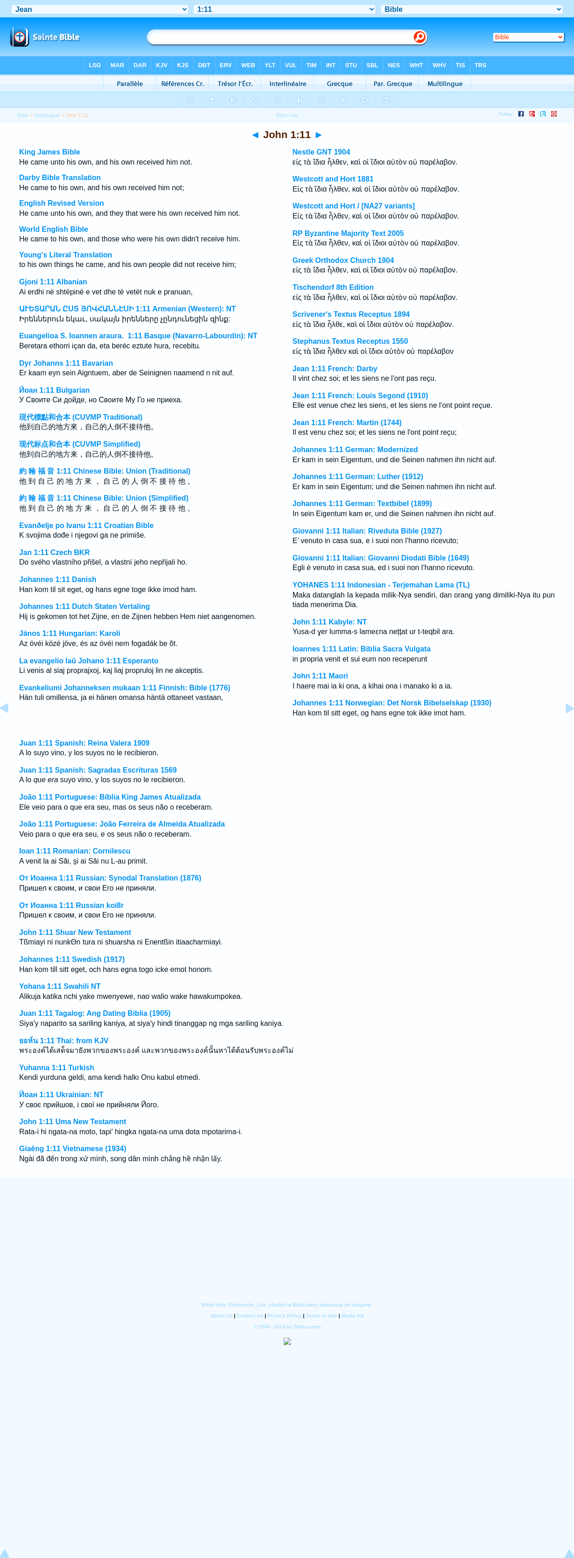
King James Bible (49, 152)
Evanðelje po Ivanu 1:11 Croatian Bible (86, 525)
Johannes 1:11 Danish (57, 579)
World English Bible (53, 229)
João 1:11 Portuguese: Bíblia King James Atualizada (110, 797)
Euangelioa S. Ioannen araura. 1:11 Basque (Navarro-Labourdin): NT (138, 336)
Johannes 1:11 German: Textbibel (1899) (362, 503)
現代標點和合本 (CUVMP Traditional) (80, 417)
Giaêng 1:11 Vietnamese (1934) (72, 1148)
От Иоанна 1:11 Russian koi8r (71, 905)
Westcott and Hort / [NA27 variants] (354, 206)
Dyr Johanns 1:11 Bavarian (66, 363)
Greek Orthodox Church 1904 (343, 260)
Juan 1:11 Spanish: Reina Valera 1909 (84, 743)
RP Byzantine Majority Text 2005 (348, 233)
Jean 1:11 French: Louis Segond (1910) (360, 396)
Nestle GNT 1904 (321, 152)
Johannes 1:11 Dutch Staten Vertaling (84, 606)
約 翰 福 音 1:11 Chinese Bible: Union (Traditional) (104, 471)
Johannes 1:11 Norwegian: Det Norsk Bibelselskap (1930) (392, 703)
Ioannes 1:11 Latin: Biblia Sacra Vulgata (362, 649)
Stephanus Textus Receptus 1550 (350, 341)
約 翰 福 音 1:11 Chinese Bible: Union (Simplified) (104, 498)
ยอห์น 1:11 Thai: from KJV (64, 1041)
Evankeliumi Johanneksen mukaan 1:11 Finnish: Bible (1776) (124, 688)
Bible (23, 115)
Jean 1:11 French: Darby (335, 369)
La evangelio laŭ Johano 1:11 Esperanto (88, 661)
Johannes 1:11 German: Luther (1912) (358, 476)
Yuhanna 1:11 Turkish (56, 1068)
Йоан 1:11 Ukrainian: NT (61, 1095)
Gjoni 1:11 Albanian (53, 282)
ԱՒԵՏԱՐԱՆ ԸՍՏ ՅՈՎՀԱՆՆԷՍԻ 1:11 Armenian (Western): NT (127, 309)
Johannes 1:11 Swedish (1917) (72, 959)
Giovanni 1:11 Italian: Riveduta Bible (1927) (367, 531)
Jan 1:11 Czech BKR (54, 552)
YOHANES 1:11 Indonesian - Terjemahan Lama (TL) (381, 585)
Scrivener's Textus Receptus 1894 (351, 314)
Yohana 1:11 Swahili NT (59, 986)
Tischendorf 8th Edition (333, 287)
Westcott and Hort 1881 (333, 179)
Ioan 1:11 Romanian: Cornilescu (75, 851)
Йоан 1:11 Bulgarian (54, 390)
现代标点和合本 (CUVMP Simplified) (80, 444)
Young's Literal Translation (65, 255)
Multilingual (47, 115)
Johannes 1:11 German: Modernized (355, 450)
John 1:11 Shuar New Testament (75, 932)
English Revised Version (61, 203)
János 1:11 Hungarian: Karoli (69, 633)
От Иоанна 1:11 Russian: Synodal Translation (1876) (110, 878)
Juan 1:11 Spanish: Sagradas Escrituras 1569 (98, 770)
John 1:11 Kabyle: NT (330, 622)
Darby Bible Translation (60, 177)
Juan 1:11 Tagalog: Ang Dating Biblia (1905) (95, 1013)
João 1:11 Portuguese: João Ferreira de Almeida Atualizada (122, 824)
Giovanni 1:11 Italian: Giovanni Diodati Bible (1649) (381, 558)
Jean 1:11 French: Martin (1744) (347, 423)
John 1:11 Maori (320, 676)
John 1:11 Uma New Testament (72, 1122)
